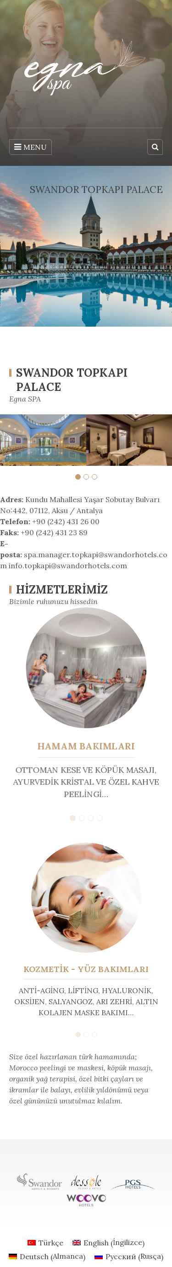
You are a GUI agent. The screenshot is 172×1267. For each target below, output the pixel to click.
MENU (30, 147)
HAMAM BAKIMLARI (86, 746)
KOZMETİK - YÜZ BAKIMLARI (86, 969)
